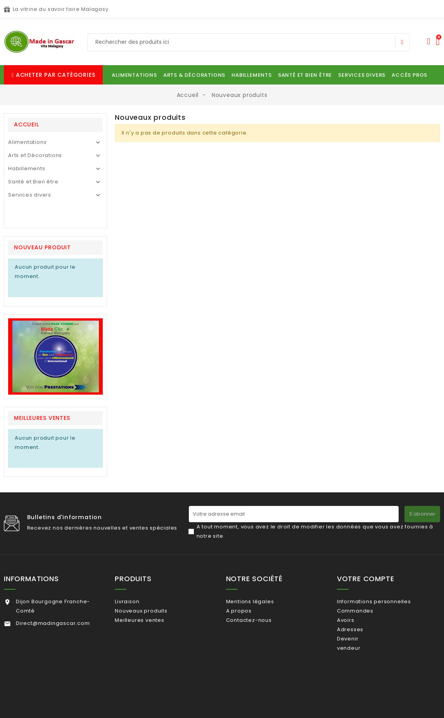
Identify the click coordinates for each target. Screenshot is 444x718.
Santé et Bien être (33, 181)
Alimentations (27, 142)
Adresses (360, 593)
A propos (248, 568)
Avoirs (355, 581)
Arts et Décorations (35, 155)
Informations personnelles (384, 556)
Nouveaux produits (151, 568)
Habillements (26, 168)
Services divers (29, 194)
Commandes (365, 568)
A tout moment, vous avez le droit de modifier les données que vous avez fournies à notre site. (315, 486)
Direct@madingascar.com (53, 578)
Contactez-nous (258, 581)
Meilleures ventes (149, 581)
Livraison (137, 556)
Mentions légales (260, 556)
